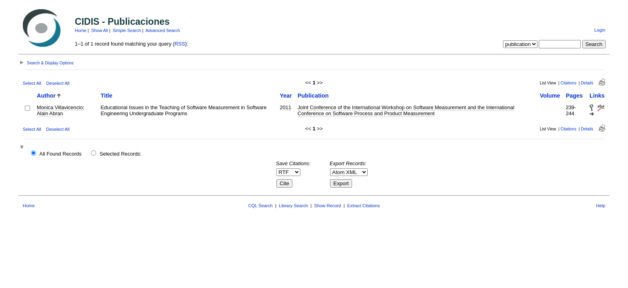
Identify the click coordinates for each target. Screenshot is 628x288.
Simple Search (127, 30)
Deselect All (57, 83)
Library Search (293, 205)
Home (81, 30)
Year (286, 95)
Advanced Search (162, 30)
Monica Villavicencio (60, 107)
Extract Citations (363, 205)
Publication (313, 95)
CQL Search (260, 205)
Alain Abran (50, 113)
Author (46, 95)
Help (600, 205)
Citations (568, 83)
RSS (180, 44)
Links (597, 95)
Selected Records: (121, 154)
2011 (285, 107)
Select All (32, 83)
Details (587, 83)
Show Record (327, 205)
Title (106, 95)
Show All (99, 30)
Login (599, 30)
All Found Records (60, 154)
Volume (550, 95)
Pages (574, 95)
